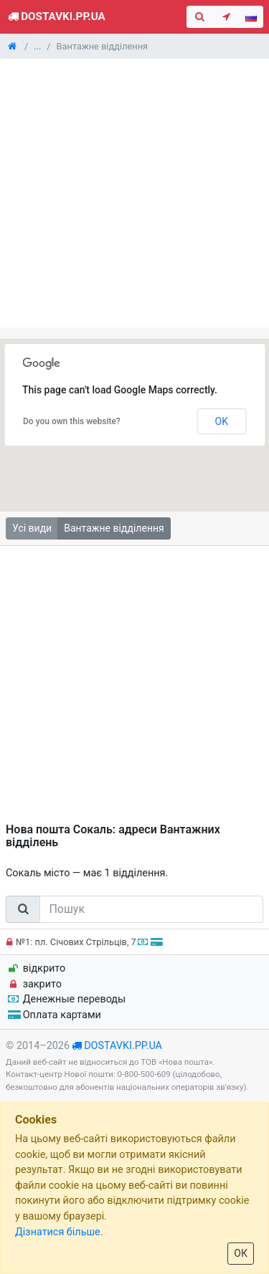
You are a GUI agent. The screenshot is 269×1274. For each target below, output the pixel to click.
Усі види (32, 528)
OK (221, 421)
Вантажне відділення (114, 528)
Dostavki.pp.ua (55, 16)
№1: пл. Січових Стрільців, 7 (82, 942)
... (37, 46)
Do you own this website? (72, 421)
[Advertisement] (134, 193)
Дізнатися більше (57, 1232)
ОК (240, 1253)
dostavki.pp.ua (123, 1046)
